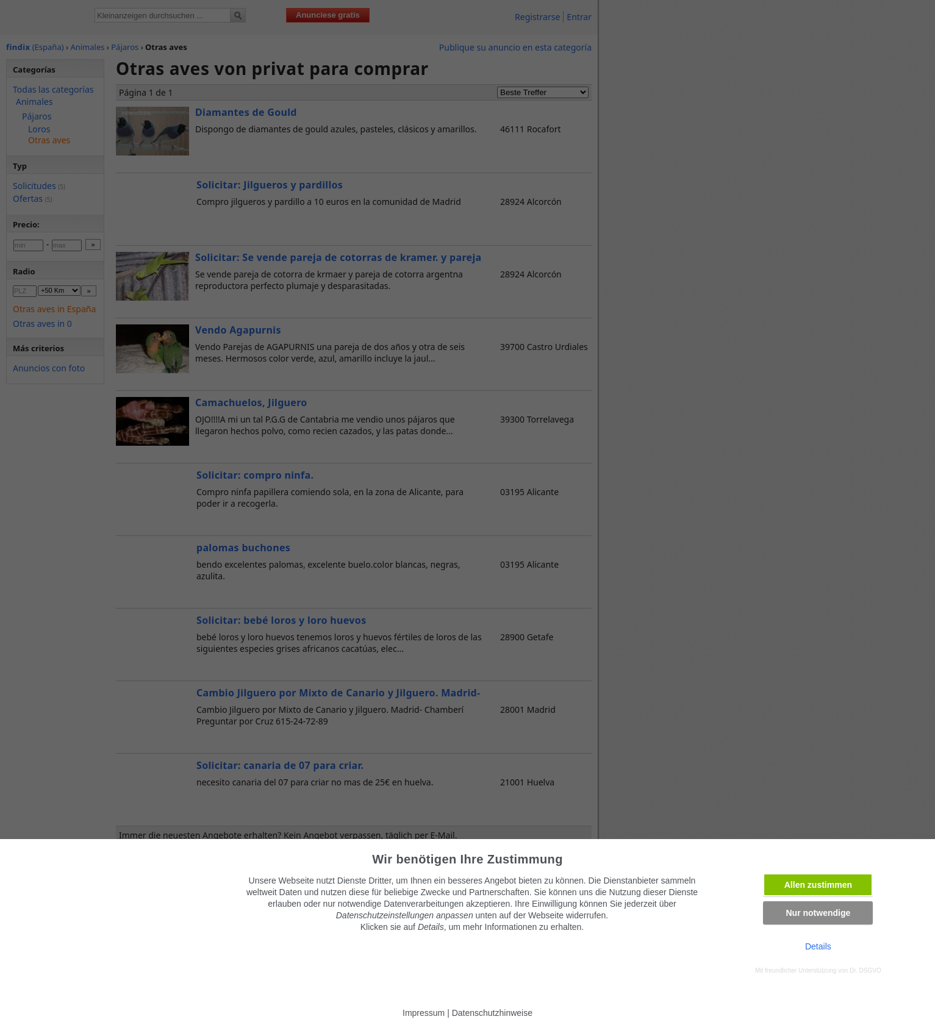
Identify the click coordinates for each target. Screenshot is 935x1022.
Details (818, 946)
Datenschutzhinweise (492, 1013)
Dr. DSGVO (865, 970)
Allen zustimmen (818, 885)
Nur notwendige (818, 913)
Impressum (424, 1013)
